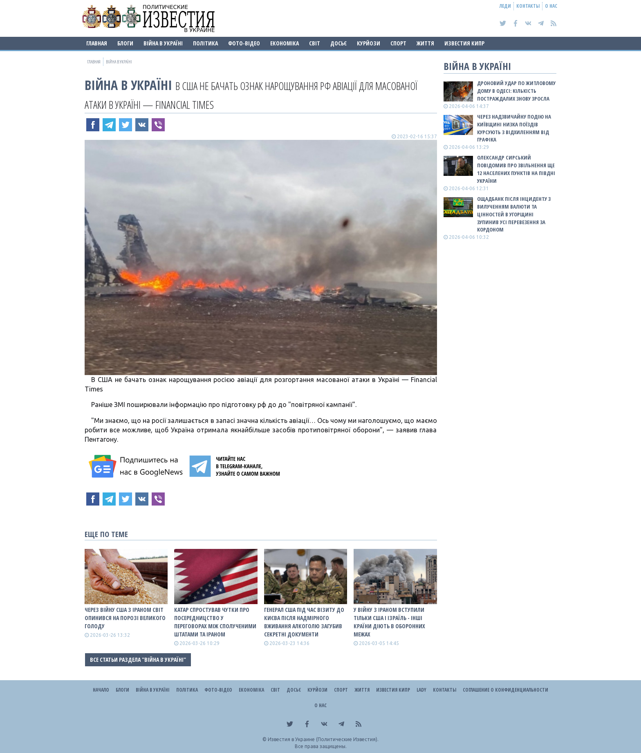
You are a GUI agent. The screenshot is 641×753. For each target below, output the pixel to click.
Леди (505, 5)
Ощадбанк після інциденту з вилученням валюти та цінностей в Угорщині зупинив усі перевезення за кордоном (514, 214)
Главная (96, 43)
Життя (425, 43)
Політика (205, 43)
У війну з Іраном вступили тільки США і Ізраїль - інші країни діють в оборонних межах (389, 622)
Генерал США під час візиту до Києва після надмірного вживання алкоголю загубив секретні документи (304, 622)
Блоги (125, 43)
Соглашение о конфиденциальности (505, 689)
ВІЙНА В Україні (163, 43)
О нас (551, 5)
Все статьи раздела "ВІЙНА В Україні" (138, 659)
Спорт (398, 43)
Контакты (528, 5)
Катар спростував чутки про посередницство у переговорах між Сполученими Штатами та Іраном (215, 622)
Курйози (368, 43)
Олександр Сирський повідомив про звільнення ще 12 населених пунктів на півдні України (516, 169)
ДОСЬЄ (338, 43)
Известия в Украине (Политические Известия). (323, 739)
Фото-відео (244, 43)
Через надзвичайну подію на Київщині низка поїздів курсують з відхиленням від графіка (514, 128)
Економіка (284, 43)
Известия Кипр (464, 43)
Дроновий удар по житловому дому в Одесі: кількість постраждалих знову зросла (516, 90)
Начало (101, 689)
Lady (421, 689)
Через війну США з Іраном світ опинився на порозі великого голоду (125, 618)
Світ (314, 43)
